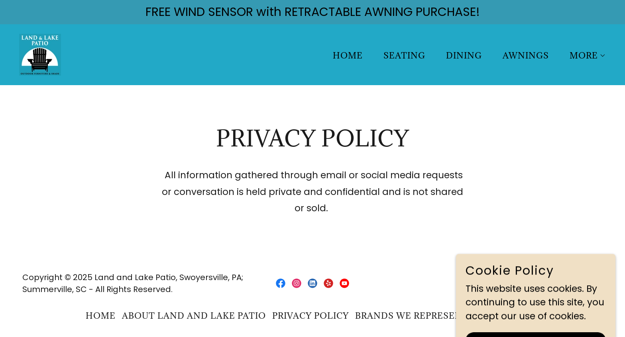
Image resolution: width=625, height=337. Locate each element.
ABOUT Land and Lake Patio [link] (194, 315)
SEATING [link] (404, 55)
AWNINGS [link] (526, 55)
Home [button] (101, 315)
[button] (584, 55)
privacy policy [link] (310, 315)
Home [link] (348, 55)
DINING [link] (464, 55)
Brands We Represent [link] (412, 315)
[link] (40, 54)
